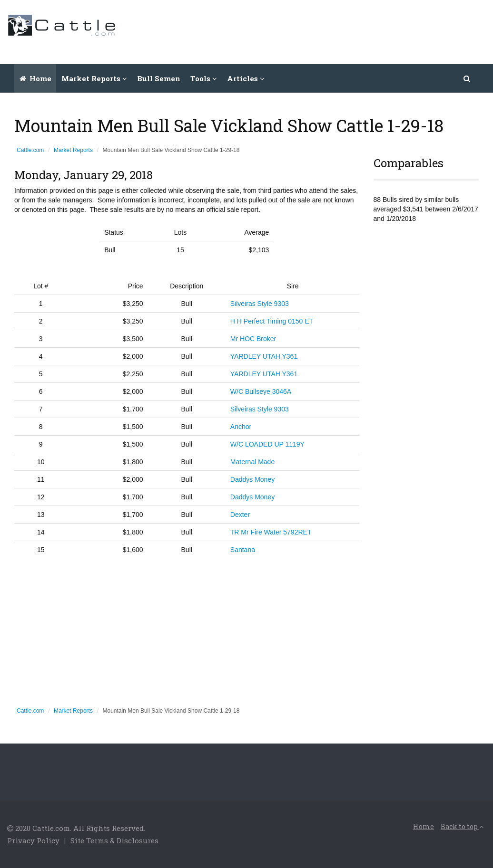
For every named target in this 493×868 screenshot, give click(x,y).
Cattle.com (30, 150)
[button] (467, 78)
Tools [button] (203, 78)
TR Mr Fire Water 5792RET (271, 532)
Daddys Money (252, 479)
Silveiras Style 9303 (259, 303)
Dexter (240, 514)
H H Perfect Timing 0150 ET (271, 321)
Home (35, 78)
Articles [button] (246, 78)
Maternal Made (252, 462)
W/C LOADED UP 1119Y (267, 444)
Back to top (462, 826)
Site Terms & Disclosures (114, 840)
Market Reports (73, 150)
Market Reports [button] (94, 78)
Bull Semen (158, 78)
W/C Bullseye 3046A (260, 391)
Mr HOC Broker (253, 339)
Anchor (240, 426)
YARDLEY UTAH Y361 (263, 356)
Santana (242, 549)
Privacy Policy (33, 840)
